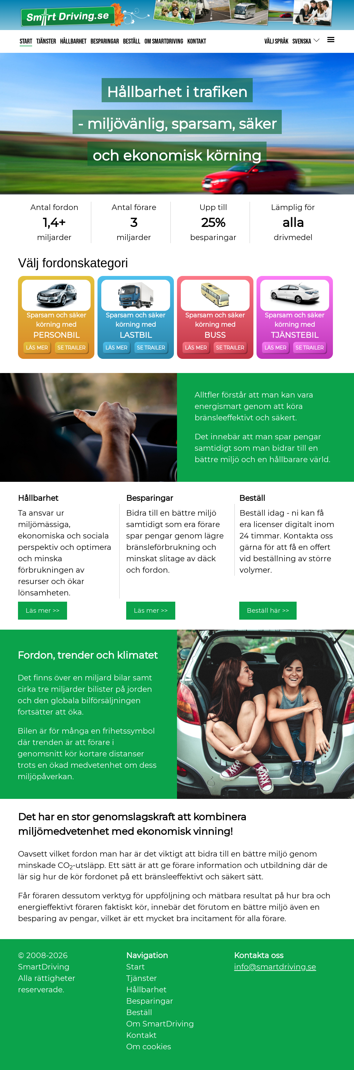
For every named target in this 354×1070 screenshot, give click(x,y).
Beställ (139, 1012)
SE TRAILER (71, 348)
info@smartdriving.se (275, 967)
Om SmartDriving (160, 1024)
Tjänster (141, 978)
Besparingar (149, 1001)
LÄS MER (37, 348)
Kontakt (141, 1035)
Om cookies (148, 1046)
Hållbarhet (146, 989)
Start (135, 967)
